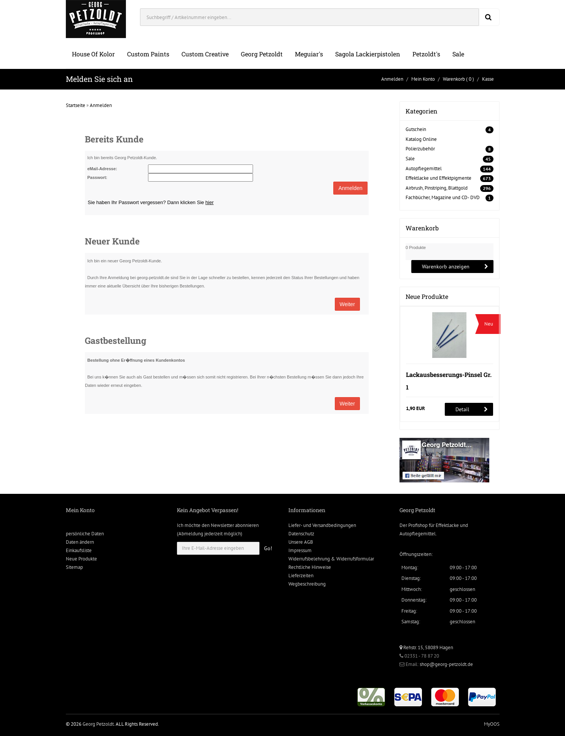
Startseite (75, 105)
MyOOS (492, 724)
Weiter (347, 304)
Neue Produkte (81, 559)
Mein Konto (423, 79)
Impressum (300, 550)
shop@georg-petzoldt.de (446, 664)
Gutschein (416, 129)
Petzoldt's (426, 54)
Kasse (488, 79)
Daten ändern (80, 542)
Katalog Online (421, 139)
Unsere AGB (300, 542)
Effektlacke (447, 525)
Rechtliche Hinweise (309, 567)
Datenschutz (301, 533)
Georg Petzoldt (262, 54)
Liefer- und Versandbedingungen (322, 525)
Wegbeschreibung (307, 584)
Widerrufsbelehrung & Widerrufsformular (331, 559)
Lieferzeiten (301, 575)
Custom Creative (205, 54)
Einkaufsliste (79, 550)
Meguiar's (309, 54)
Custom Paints (148, 54)
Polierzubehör (420, 148)
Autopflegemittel (424, 168)
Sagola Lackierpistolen (367, 54)
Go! (268, 548)
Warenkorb (454, 79)
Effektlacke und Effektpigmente (438, 178)
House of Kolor (93, 54)
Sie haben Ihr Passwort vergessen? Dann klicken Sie (151, 202)
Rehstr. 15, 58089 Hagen (426, 647)
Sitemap (74, 567)
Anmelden (392, 79)
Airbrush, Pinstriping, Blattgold (437, 188)
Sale (458, 54)
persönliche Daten (85, 533)
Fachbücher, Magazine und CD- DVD (443, 197)
